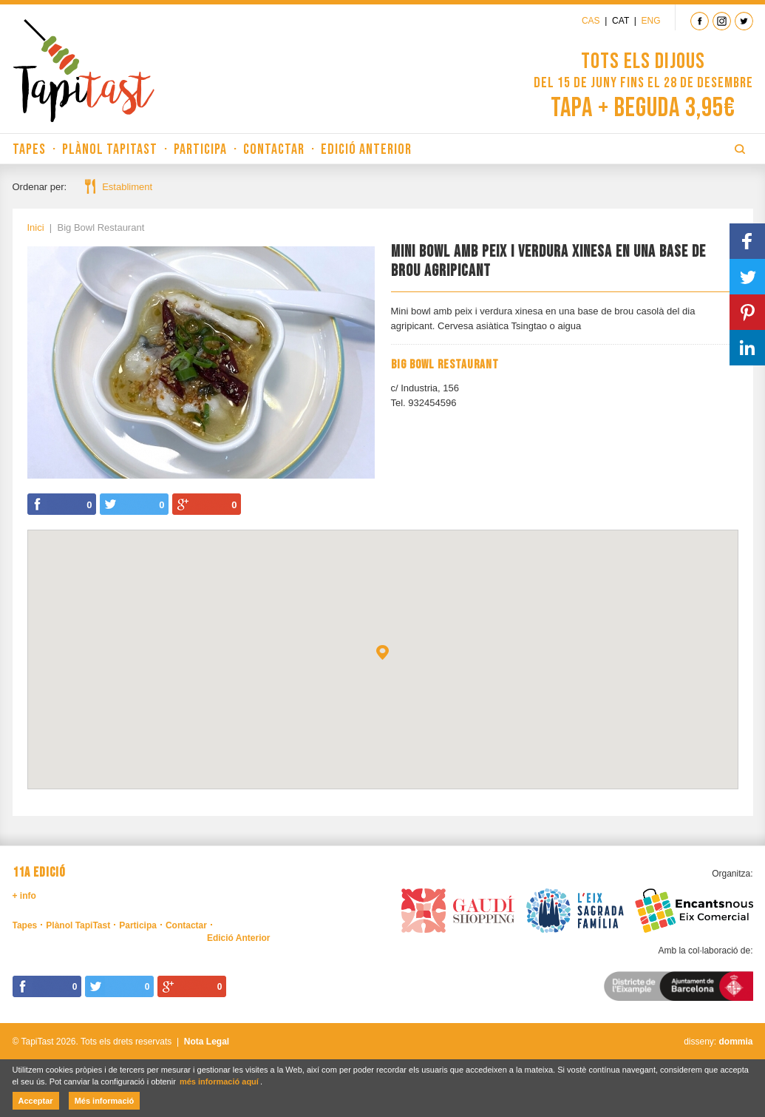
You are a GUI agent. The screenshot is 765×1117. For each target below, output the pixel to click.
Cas (591, 21)
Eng (650, 21)
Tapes (29, 149)
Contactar (274, 149)
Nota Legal (206, 1041)
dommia (735, 1041)
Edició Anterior (366, 149)
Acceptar (35, 1100)
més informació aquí (219, 1081)
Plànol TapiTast (109, 149)
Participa (200, 149)
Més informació (105, 1100)
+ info (24, 896)
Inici (35, 227)
